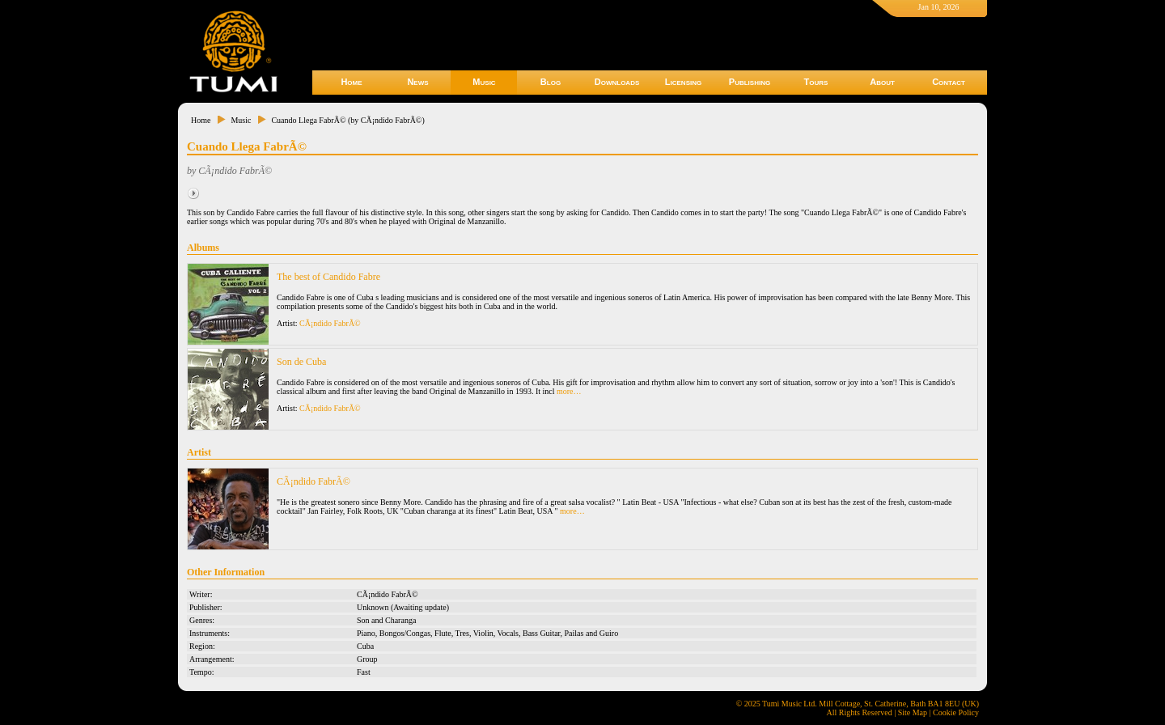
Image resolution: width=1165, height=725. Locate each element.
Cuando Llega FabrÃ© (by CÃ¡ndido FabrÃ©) (347, 120)
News (417, 82)
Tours (816, 82)
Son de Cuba (301, 361)
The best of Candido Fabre (328, 276)
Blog (550, 82)
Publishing (749, 82)
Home (351, 82)
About (882, 82)
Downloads (617, 82)
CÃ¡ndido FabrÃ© (330, 323)
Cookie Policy (956, 712)
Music (483, 82)
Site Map (912, 712)
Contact (948, 82)
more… (569, 391)
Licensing (683, 82)
